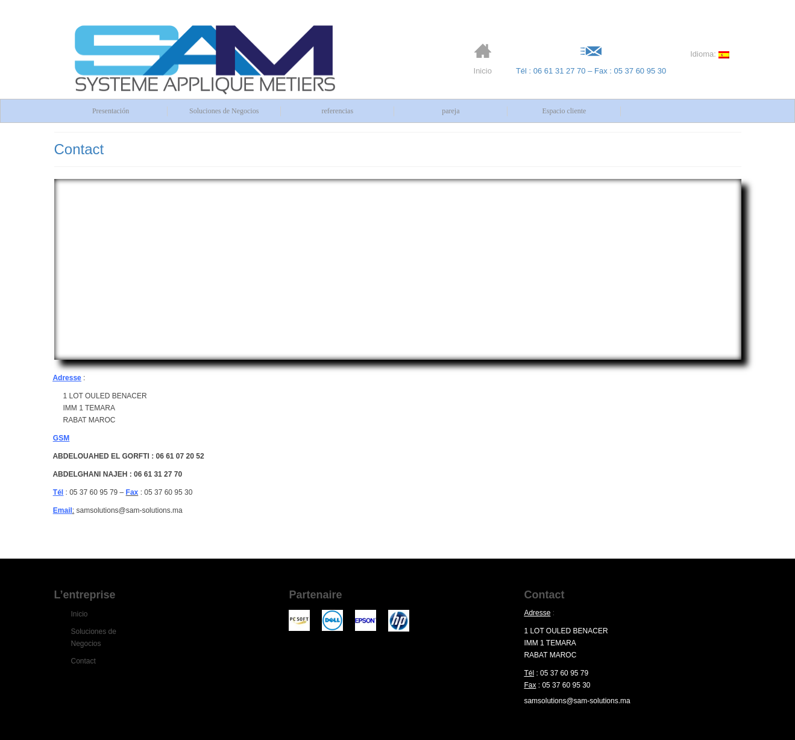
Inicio (483, 58)
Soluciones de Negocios (224, 111)
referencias (337, 111)
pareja (450, 111)
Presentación (110, 111)
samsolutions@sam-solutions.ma (577, 701)
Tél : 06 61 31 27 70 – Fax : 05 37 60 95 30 (591, 58)
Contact (83, 661)
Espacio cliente (564, 111)
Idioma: (709, 53)
